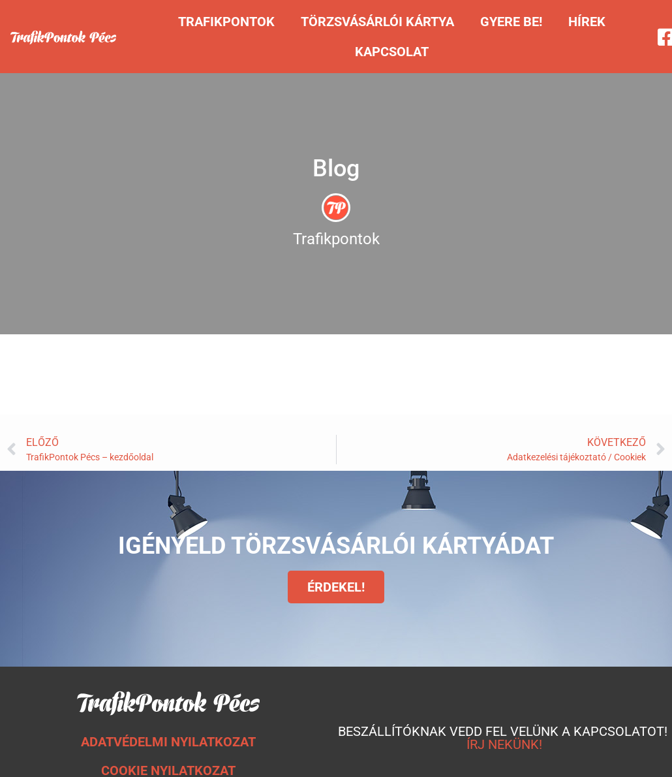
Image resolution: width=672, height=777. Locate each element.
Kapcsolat (392, 51)
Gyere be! (511, 21)
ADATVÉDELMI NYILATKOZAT (168, 742)
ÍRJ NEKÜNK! (504, 744)
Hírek (586, 21)
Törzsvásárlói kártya (377, 21)
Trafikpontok (226, 21)
